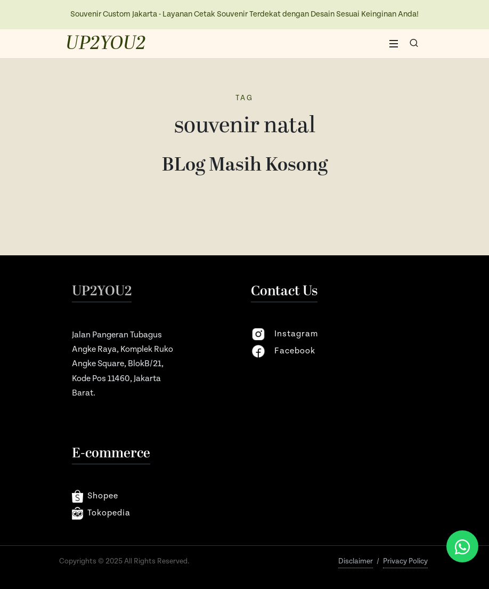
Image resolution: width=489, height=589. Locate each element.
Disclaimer (355, 561)
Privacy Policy (405, 561)
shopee (95, 496)
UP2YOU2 (106, 43)
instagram (284, 334)
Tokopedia (101, 513)
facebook (283, 351)
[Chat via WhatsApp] (462, 546)
